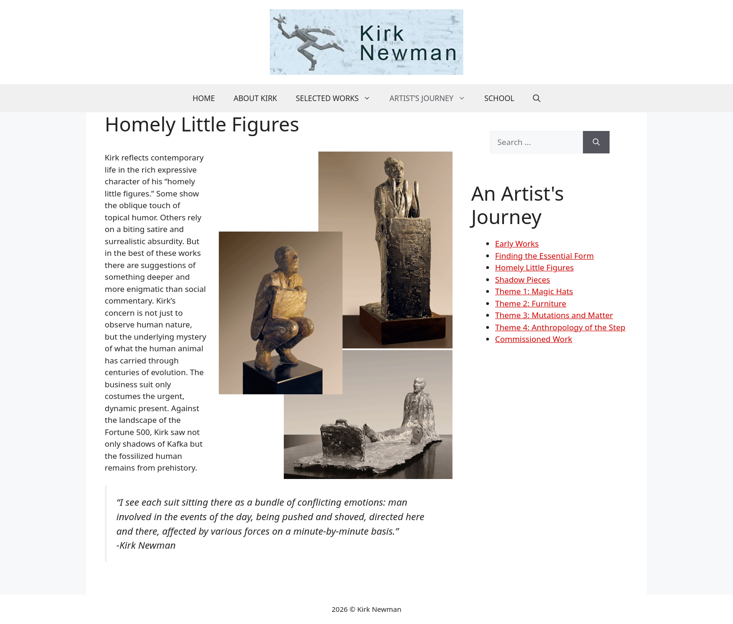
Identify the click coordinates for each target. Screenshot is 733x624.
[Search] (596, 142)
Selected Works (338, 98)
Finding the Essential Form (544, 255)
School (499, 98)
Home (204, 98)
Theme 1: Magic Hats (534, 291)
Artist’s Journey (432, 98)
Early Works (517, 243)
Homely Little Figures (534, 267)
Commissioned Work (533, 339)
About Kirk (255, 98)
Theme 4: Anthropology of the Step (560, 327)
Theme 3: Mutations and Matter (554, 315)
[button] (537, 98)
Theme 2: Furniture (530, 303)
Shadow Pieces (522, 279)
